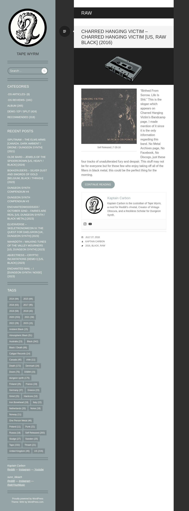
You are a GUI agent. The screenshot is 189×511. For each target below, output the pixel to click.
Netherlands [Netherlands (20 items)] (17, 408)
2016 (87, 245)
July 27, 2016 (92, 237)
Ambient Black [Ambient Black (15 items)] (18, 329)
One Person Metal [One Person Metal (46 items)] (20, 420)
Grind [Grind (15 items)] (14, 396)
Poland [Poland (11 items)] (15, 426)
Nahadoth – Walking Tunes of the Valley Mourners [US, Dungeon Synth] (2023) (26, 245)
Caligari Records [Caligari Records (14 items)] (19, 353)
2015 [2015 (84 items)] (28, 299)
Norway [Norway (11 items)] (15, 414)
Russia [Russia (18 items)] (15, 432)
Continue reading (98, 184)
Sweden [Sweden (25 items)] (31, 439)
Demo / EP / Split (18, 111)
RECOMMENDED (17, 117)
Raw (102, 245)
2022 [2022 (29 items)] (14, 323)
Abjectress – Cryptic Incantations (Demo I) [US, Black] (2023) (25, 259)
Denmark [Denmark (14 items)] (32, 366)
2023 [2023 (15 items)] (28, 323)
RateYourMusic (16, 484)
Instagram (24, 469)
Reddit (11, 469)
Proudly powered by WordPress (27, 498)
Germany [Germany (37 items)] (16, 390)
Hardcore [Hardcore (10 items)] (31, 396)
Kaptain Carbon (95, 241)
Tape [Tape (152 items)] (14, 445)
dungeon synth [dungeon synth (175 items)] (19, 378)
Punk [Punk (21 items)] (30, 426)
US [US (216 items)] (38, 451)
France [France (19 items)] (31, 384)
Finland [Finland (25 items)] (15, 384)
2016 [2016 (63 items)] (14, 305)
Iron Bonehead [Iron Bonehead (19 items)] (18, 402)
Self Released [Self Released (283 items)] (35, 432)
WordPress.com (35, 502)
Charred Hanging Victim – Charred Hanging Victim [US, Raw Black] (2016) (123, 37)
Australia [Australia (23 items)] (15, 341)
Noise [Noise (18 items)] (35, 408)
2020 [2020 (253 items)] (14, 317)
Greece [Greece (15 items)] (33, 390)
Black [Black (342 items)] (32, 341)
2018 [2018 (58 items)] (14, 311)
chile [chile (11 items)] (30, 359)
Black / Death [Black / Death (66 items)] (18, 347)
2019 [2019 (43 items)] (28, 311)
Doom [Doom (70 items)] (14, 372)
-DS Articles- (16, 94)
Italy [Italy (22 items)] (37, 402)
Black (95, 245)
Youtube (39, 469)
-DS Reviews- (16, 100)
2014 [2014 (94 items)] (14, 299)
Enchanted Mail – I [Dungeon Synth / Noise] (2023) (24, 272)
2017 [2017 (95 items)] (28, 305)
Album (11, 105)
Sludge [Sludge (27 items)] (15, 439)
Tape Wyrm (28, 54)
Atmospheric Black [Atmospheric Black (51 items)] (20, 335)
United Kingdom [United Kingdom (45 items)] (19, 451)
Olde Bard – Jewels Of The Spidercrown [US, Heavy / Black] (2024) (26, 161)
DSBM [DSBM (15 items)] (29, 372)
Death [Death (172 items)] (15, 366)
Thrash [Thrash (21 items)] (30, 445)
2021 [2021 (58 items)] (29, 317)
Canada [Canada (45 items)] (15, 359)
